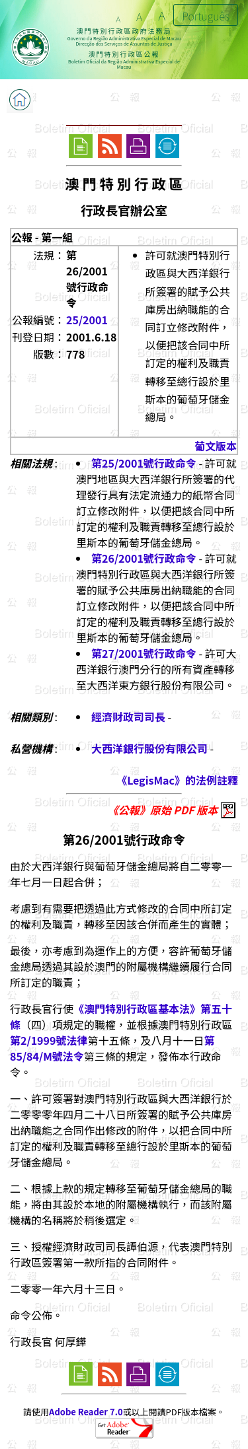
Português (205, 16)
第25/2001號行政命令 (143, 463)
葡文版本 (215, 446)
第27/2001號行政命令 (143, 653)
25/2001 (87, 320)
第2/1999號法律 (48, 1040)
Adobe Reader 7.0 (85, 1411)
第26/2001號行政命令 (143, 558)
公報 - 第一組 (42, 237)
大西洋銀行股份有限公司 (149, 748)
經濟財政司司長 (128, 717)
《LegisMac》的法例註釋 (177, 780)
